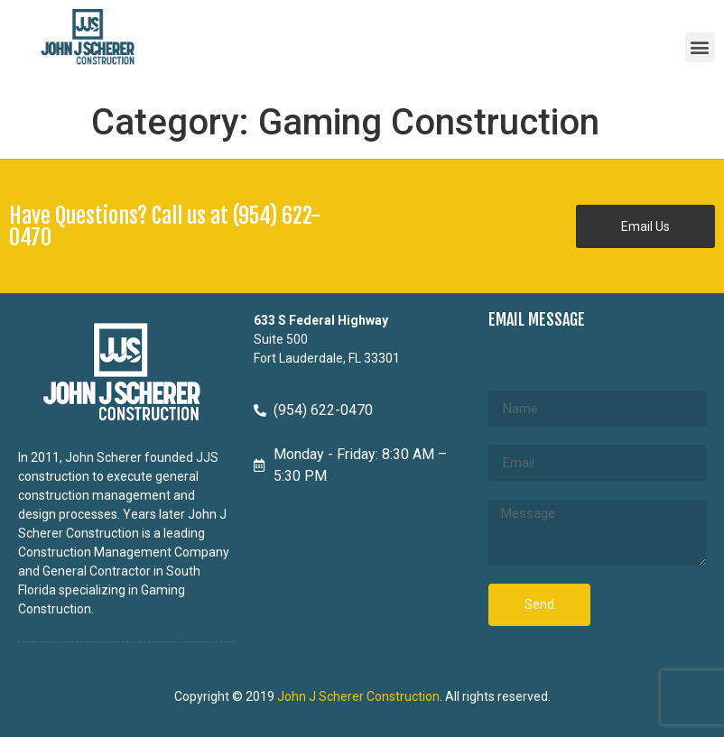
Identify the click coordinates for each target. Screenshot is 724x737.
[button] (700, 47)
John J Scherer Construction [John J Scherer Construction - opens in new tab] (358, 696)
